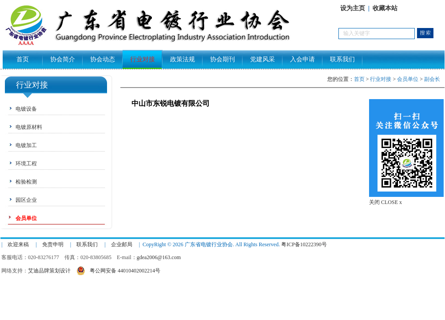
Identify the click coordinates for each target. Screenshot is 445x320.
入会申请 (302, 59)
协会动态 (102, 59)
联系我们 (342, 59)
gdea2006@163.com (159, 257)
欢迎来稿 (18, 244)
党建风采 (262, 59)
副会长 (432, 79)
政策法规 (182, 59)
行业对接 (142, 59)
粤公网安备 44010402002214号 (118, 269)
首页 (22, 59)
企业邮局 (121, 244)
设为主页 (352, 8)
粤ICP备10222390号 (304, 244)
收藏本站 (385, 8)
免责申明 (53, 244)
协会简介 (62, 59)
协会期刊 (222, 59)
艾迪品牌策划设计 (49, 271)
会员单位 (407, 79)
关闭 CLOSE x (385, 202)
